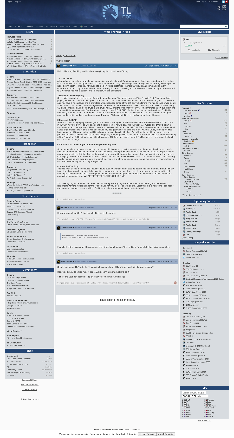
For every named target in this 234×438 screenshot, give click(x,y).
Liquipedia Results (204, 242)
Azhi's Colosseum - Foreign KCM (19, 178)
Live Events (204, 31)
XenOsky (49, 364)
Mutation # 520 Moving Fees (18, 133)
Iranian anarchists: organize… (18, 364)
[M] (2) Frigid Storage (15, 120)
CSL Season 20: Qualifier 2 (196, 276)
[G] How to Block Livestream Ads (19, 338)
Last (187, 416)
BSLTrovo (189, 189)
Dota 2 (10, 219)
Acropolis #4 (190, 330)
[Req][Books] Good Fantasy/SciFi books (22, 303)
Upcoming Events (204, 201)
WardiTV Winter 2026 (194, 254)
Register (18, 2)
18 (51, 44)
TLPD (204, 387)
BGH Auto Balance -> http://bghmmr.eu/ (22, 157)
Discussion (214, 50)
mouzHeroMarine (190, 110)
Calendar (29, 26)
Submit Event (221, 57)
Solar (188, 406)
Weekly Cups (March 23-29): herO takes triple (24, 56)
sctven (188, 192)
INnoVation (212, 406)
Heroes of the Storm (16, 236)
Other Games (30, 196)
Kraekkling (48, 367)
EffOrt (188, 414)
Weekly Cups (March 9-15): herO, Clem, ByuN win (26, 66)
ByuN (188, 400)
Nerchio (211, 400)
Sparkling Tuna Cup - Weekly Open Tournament (25, 100)
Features (65, 26)
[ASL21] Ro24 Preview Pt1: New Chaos (22, 42)
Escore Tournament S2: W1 (196, 251)
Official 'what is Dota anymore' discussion (23, 225)
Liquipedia (213, 2)
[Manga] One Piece (14, 306)
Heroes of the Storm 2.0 (16, 242)
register (121, 299)
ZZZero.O (189, 46)
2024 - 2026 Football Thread (18, 315)
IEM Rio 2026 (191, 378)
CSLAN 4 (189, 336)
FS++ (9, 367)
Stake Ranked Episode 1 (195, 289)
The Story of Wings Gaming (17, 222)
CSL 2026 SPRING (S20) (195, 317)
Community (30, 269)
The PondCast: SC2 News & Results (21, 130)
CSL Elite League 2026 (194, 269)
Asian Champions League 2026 (198, 362)
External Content (15, 127)
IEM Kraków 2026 (192, 305)
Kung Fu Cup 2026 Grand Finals (198, 339)
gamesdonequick (192, 179)
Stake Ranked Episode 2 (195, 356)
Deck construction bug (15, 249)
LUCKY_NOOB (47, 361)
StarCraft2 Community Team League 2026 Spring (205, 279)
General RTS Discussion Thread (19, 212)
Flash (188, 412)
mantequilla (48, 375)
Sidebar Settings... (204, 420)
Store (75, 26)
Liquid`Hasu (188, 169)
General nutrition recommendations (20, 327)
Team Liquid (201, 2)
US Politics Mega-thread (16, 277)
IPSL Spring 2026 (192, 323)
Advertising (99, 430)
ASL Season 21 (192, 272)
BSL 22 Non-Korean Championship (199, 333)
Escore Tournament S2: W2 (196, 320)
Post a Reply (63, 61)
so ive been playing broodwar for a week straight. (26, 151)
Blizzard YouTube (192, 184)
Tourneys (11, 95)
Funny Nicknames (14, 361)
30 (51, 47)
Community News (15, 54)
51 (51, 63)
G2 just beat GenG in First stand (19, 232)
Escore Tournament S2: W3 (196, 326)
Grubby (187, 158)
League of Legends (16, 229)
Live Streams (204, 103)
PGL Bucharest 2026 (194, 285)
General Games (14, 201)
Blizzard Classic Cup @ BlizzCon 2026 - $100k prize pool (26, 64)
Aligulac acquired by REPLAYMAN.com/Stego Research (26, 59)
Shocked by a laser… (15, 370)
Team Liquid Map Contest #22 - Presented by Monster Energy (26, 44)
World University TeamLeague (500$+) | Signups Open (28, 109)
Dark (188, 404)
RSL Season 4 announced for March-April (23, 97)
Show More (187, 238)
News (29, 31)
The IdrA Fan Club (14, 296)
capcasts (187, 134)
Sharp (210, 416)
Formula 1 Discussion (15, 318)
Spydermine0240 (46, 370)
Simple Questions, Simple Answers (20, 191)
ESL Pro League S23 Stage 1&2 (198, 298)
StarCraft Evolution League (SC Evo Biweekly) (25, 103)
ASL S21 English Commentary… (19, 373)
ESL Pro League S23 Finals (196, 295)
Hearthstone (12, 246)
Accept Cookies (147, 434)
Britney (186, 121)
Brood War (29, 143)
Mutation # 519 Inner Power (17, 135)
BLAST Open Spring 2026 (196, 292)
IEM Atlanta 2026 (192, 365)
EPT (83, 26)
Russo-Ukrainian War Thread (18, 280)
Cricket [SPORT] (13, 321)
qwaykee (49, 356)
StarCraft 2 (29, 71)
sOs (209, 402)
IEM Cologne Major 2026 (195, 352)
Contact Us (135, 430)
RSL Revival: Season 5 (194, 349)
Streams (39, 26)
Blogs (29, 350)
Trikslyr (186, 172)
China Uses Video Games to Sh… (20, 359)
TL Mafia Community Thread (18, 262)
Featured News (14, 37)
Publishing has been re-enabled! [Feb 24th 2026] (25, 123)
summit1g (187, 155)
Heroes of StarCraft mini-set (17, 252)
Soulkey (211, 412)
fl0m (185, 164)
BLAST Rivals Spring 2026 (196, 372)
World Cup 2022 (14, 331)
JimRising (187, 141)
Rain (188, 411)
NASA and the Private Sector (18, 286)
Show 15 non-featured (191, 195)
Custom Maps (13, 117)
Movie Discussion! (14, 308)
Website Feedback (30, 384)
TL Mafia (11, 256)
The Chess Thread (14, 283)
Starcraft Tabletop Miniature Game (20, 204)
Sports (10, 313)
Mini (185, 123)
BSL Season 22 (192, 266)
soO (209, 404)
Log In (9, 2)
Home (9, 26)
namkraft (49, 372)
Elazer (211, 408)
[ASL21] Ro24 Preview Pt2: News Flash (22, 39)
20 (51, 49)
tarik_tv (186, 146)
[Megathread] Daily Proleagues (19, 170)
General (10, 77)
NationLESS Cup (192, 257)
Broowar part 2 (12, 356)
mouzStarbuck (189, 166)
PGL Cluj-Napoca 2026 (194, 302)
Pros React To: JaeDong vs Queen (20, 160)
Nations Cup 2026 (193, 282)
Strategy (11, 113)
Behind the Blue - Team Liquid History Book (23, 49)
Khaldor (187, 151)
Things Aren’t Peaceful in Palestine (20, 289)
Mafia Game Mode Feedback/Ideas (20, 259)
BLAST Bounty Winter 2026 (196, 308)
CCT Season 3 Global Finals (197, 375)
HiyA (186, 129)
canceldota (188, 136)
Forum (19, 26)
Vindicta (187, 116)
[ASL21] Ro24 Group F (16, 175)
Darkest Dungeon (13, 215)
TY (187, 402)
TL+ (91, 26)
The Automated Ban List (16, 345)
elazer (186, 113)
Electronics (11, 375)
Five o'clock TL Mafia (15, 264)
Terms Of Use (123, 430)
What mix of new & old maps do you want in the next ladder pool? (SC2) (29, 85)
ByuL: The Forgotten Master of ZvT (20, 47)
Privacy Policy (111, 430)
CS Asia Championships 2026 (197, 359)
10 (51, 39)
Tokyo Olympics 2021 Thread (18, 324)
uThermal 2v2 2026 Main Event (198, 346)
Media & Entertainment (17, 300)
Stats (188, 408)
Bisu (209, 411)
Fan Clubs (11, 293)
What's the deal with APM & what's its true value (25, 185)
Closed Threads (29, 389)
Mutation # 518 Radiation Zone (19, 138)
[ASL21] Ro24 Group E (16, 172)
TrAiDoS (49, 359)
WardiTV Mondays (14, 106)
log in (110, 299)
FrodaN (187, 161)
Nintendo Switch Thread (16, 206)
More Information (166, 434)
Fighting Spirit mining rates (17, 188)
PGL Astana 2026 (192, 369)
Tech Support (13, 336)
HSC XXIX (190, 343)
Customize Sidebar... (29, 380)
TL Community (14, 343)
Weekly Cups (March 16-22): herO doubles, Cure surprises (26, 61)
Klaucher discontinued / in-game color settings (24, 154)
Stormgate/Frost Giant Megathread (20, 209)
